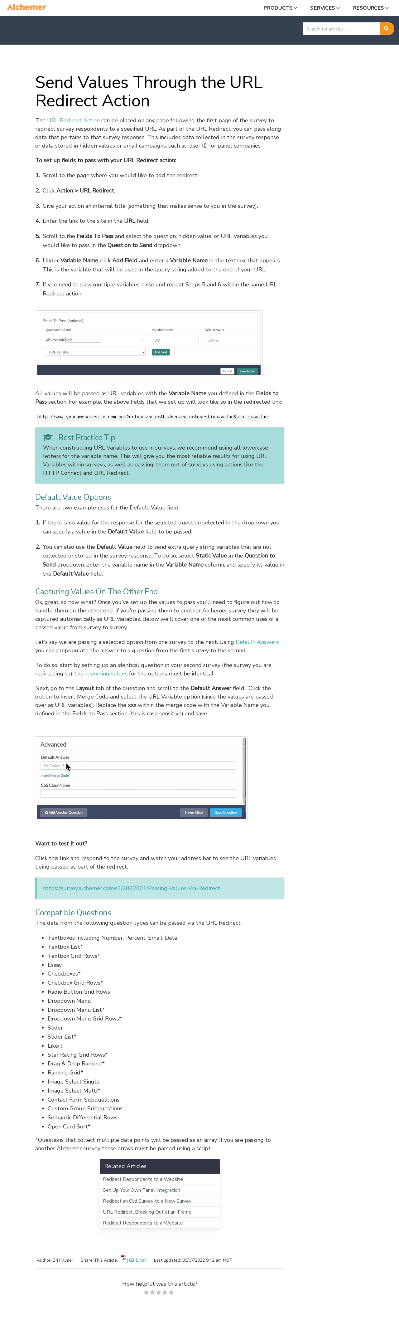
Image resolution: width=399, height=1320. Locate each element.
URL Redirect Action (73, 120)
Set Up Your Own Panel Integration (141, 1190)
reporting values (106, 673)
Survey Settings (207, 59)
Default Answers (257, 642)
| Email (137, 1260)
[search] (342, 28)
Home (37, 59)
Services (322, 8)
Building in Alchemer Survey (142, 59)
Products (277, 8)
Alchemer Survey (76, 59)
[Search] (387, 28)
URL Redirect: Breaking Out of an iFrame (147, 1212)
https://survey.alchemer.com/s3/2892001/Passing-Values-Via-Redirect (131, 888)
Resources (368, 8)
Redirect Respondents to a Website (143, 1179)
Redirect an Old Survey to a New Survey (147, 1201)
